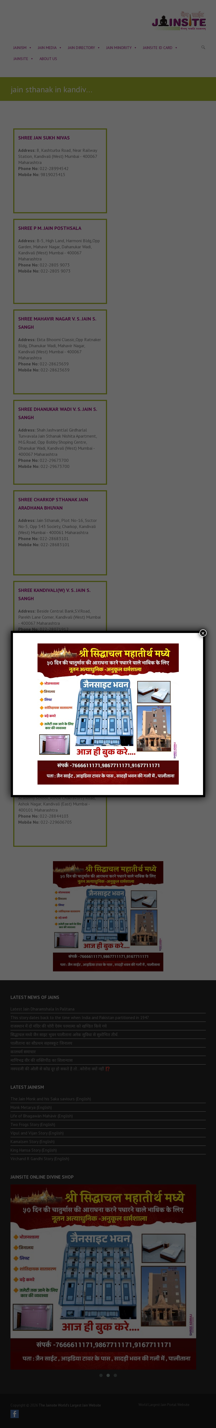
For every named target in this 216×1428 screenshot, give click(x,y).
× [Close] (203, 633)
